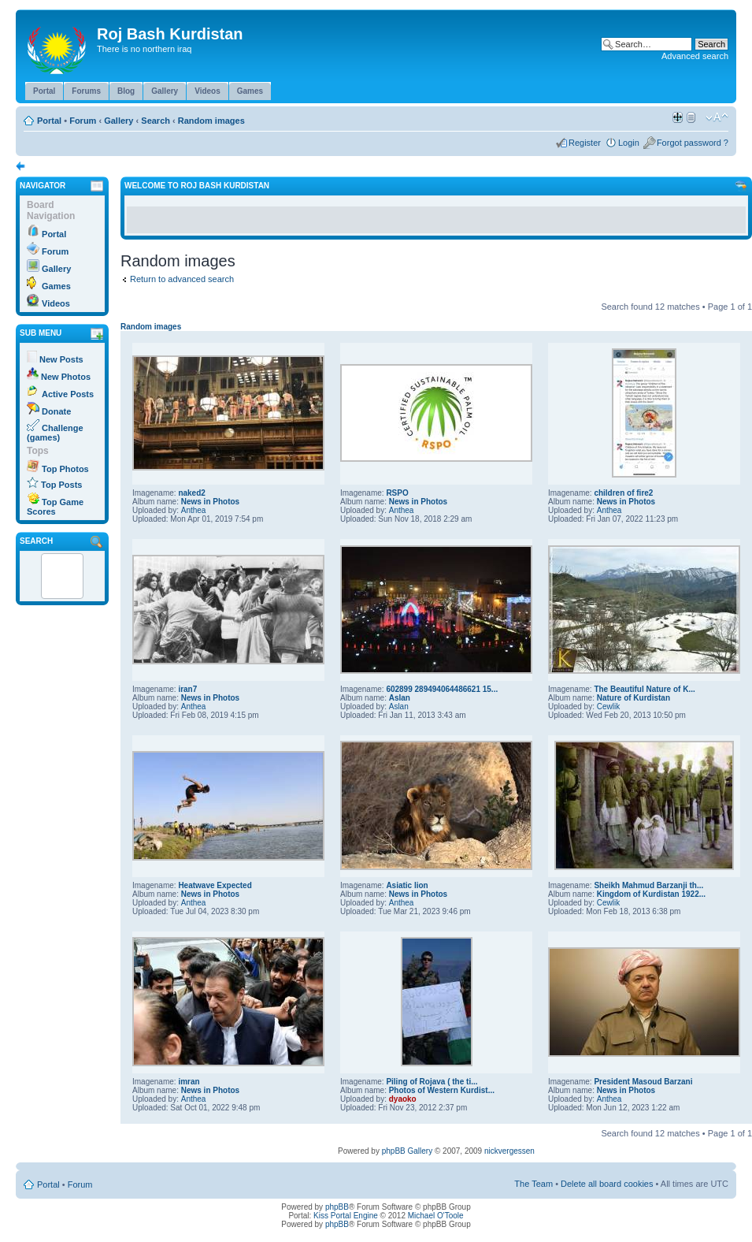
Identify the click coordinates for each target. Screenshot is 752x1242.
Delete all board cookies (607, 1183)
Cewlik (608, 706)
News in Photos (210, 501)
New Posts (61, 359)
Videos (56, 303)
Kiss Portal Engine (345, 1215)
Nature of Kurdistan (633, 698)
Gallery (118, 120)
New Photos (66, 376)
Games (56, 286)
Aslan (399, 698)
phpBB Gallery (407, 1151)
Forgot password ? (692, 142)
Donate (56, 411)
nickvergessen (509, 1151)
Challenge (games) (55, 432)
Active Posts (68, 394)
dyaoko (403, 1099)
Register (585, 142)
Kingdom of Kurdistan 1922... (651, 894)
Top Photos (65, 469)
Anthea (193, 510)
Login (628, 142)
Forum (82, 120)
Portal (49, 120)
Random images (211, 120)
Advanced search (694, 56)
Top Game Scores (55, 506)
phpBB (337, 1207)
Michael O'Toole (436, 1215)
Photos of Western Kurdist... (442, 1090)
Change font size (717, 117)
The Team (533, 1183)
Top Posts (61, 484)
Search (155, 120)
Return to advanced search (182, 279)
